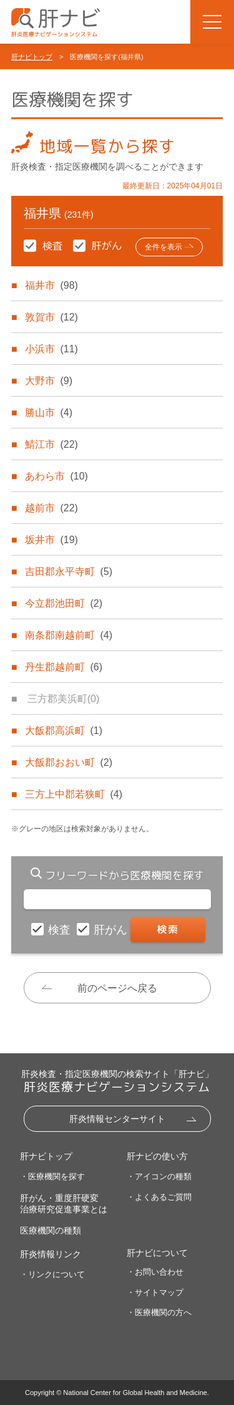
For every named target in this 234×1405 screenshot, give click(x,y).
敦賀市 (51, 317)
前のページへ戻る (117, 988)
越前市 (51, 508)
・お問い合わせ (155, 1272)
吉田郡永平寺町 (68, 571)
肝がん (112, 930)
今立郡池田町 (63, 603)
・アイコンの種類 (159, 1176)
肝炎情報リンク (50, 1254)
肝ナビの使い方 (157, 1156)
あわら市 (56, 476)
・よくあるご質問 (159, 1197)
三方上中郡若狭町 (73, 794)
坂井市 (51, 539)
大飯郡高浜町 (63, 730)
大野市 (48, 380)
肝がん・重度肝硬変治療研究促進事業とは (63, 1203)
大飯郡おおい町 (68, 762)
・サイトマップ (155, 1292)
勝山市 (48, 412)
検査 (61, 930)
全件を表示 (163, 247)
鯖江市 (51, 444)
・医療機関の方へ (159, 1312)
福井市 (51, 285)
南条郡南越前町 (68, 635)
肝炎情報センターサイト (117, 1119)
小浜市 (51, 349)
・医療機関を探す (52, 1176)
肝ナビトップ (31, 56)
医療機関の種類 (50, 1230)
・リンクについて (52, 1274)
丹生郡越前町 (63, 667)
